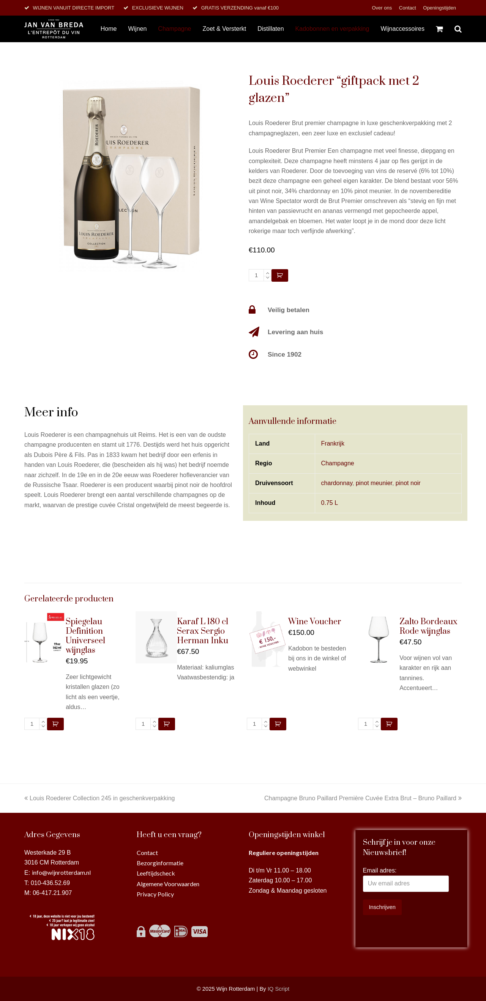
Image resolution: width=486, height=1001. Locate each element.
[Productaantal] (256, 275)
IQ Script (278, 989)
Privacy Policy (155, 894)
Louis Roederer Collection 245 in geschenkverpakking (99, 798)
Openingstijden (439, 8)
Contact (408, 8)
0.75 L (329, 503)
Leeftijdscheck (156, 873)
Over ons (382, 8)
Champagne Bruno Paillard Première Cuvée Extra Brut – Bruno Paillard (363, 798)
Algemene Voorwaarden (168, 883)
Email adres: (380, 870)
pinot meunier (374, 483)
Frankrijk (332, 443)
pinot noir (408, 483)
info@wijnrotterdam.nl (61, 872)
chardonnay (336, 483)
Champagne (337, 463)
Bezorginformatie (160, 862)
